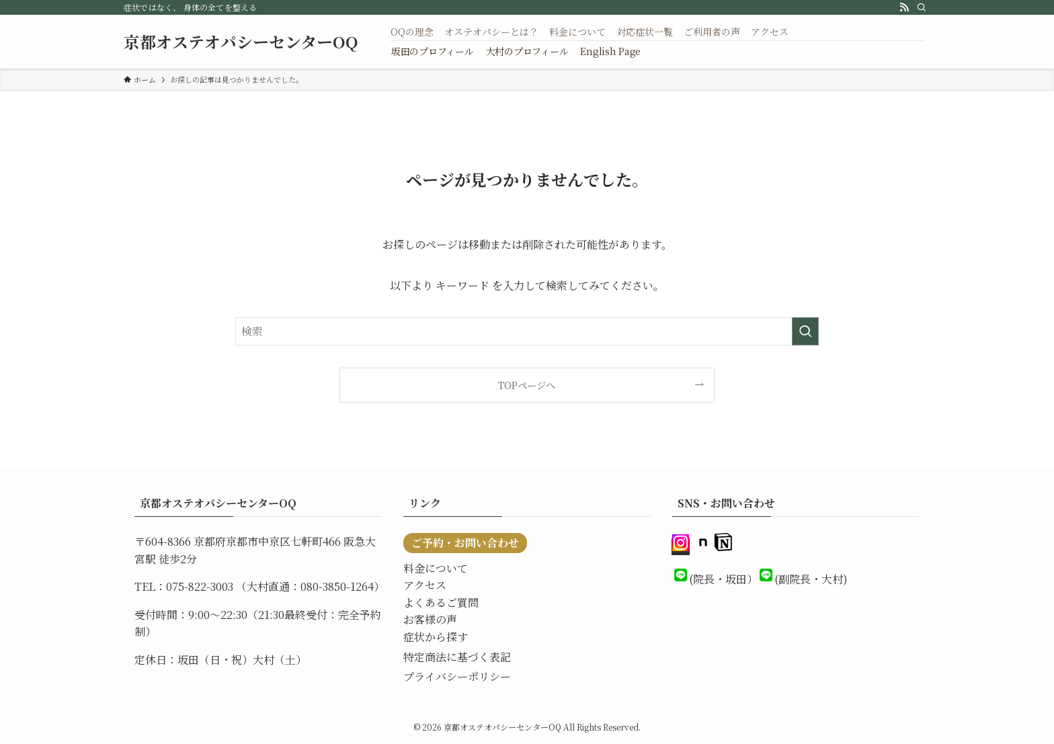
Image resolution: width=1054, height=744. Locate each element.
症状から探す (435, 637)
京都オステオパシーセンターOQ (241, 42)
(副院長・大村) (811, 579)
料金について (435, 568)
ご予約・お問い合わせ (465, 542)
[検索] (921, 7)
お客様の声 (430, 619)
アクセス (424, 585)
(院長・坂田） (723, 579)
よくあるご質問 (441, 602)
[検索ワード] (527, 331)
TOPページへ (526, 385)
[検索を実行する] (805, 331)
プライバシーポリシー (457, 676)
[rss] (904, 7)
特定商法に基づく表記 (457, 657)
